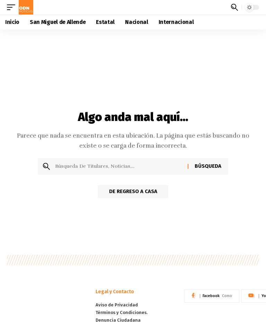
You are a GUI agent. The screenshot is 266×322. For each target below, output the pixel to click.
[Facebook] (211, 296)
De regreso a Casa (133, 192)
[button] (13, 7)
